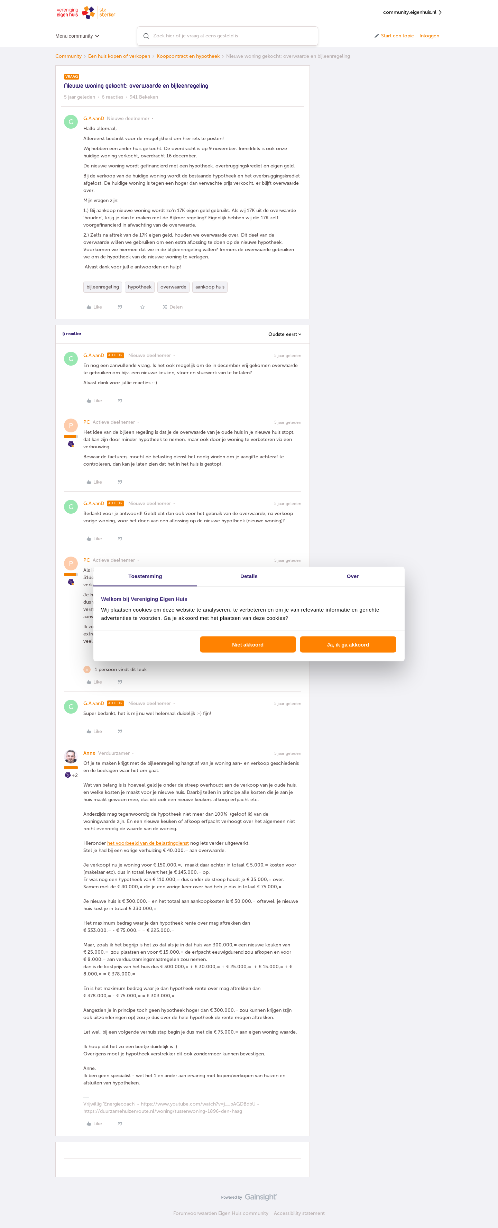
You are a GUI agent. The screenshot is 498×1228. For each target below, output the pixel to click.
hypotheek (139, 287)
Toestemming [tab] (145, 576)
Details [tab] (249, 576)
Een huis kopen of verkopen (119, 56)
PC (86, 422)
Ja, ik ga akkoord (348, 644)
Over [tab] (353, 576)
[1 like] (115, 669)
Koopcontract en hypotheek (188, 56)
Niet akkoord (248, 644)
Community (68, 56)
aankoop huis (209, 287)
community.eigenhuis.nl (413, 12)
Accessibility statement (299, 1213)
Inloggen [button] (429, 36)
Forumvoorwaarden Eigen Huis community (220, 1213)
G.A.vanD (93, 118)
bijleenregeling (102, 287)
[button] (394, 36)
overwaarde (173, 287)
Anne (89, 753)
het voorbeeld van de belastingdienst (148, 843)
